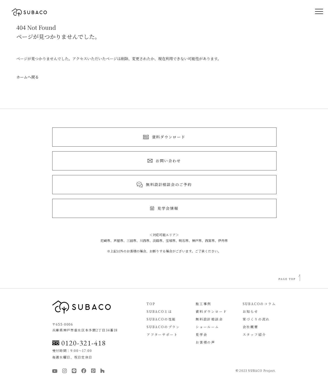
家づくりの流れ (256, 319)
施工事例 (203, 303)
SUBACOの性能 (161, 319)
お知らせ (250, 311)
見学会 (201, 334)
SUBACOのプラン (163, 326)
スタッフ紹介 (254, 334)
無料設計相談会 (209, 319)
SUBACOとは (159, 311)
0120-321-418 (79, 342)
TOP (151, 303)
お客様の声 (205, 342)
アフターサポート (162, 334)
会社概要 (250, 326)
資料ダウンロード (211, 311)
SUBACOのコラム (259, 303)
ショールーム (207, 326)
